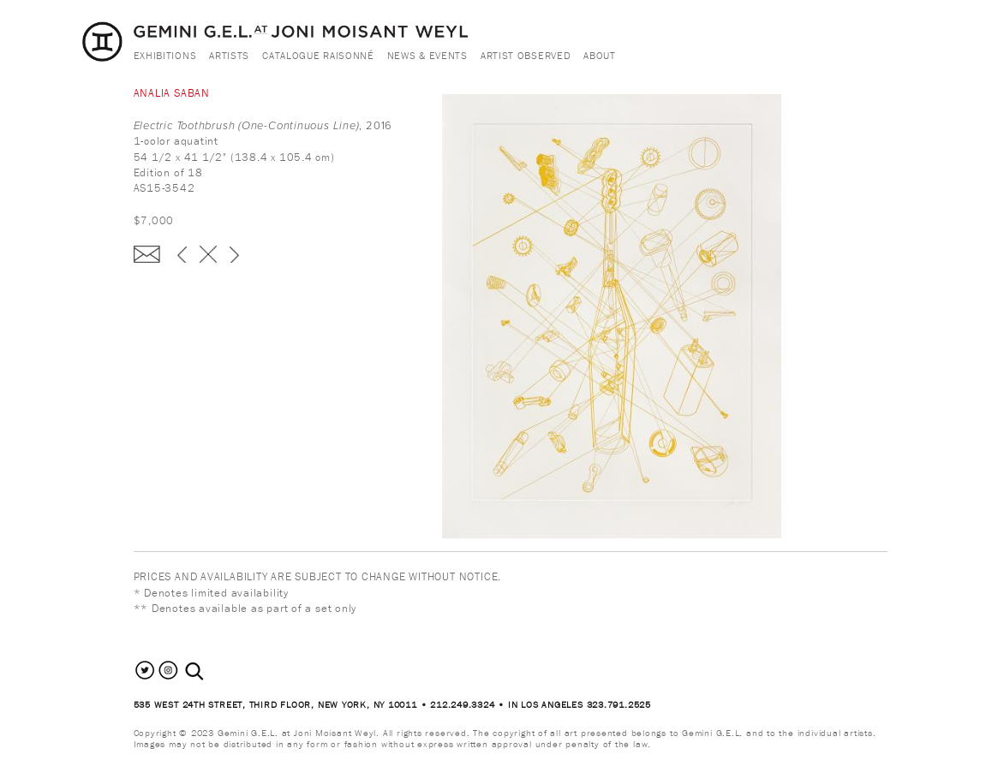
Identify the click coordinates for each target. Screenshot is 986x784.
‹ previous (182, 254)
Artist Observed (526, 55)
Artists (229, 55)
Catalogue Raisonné (318, 55)
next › (234, 254)
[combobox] (213, 671)
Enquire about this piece (147, 254)
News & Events (427, 55)
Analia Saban (172, 93)
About (599, 55)
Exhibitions (165, 55)
